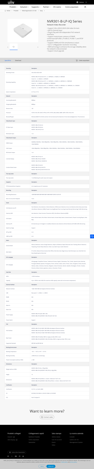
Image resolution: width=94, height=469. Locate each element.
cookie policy (64, 462)
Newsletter (32, 442)
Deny (42, 466)
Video (53, 445)
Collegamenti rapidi (36, 434)
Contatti (72, 437)
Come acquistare (71, 7)
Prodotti (13, 7)
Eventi (54, 442)
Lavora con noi (74, 440)
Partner (46, 7)
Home (8, 11)
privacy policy (73, 462)
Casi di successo (57, 440)
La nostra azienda (76, 434)
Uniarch (11, 437)
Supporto (35, 7)
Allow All (51, 466)
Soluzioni (23, 7)
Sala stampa (56, 434)
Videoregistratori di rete (29, 11)
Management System (76, 442)
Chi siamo (57, 7)
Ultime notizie (56, 437)
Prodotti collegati (14, 434)
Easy (41, 11)
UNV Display (12, 440)
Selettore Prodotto (34, 437)
